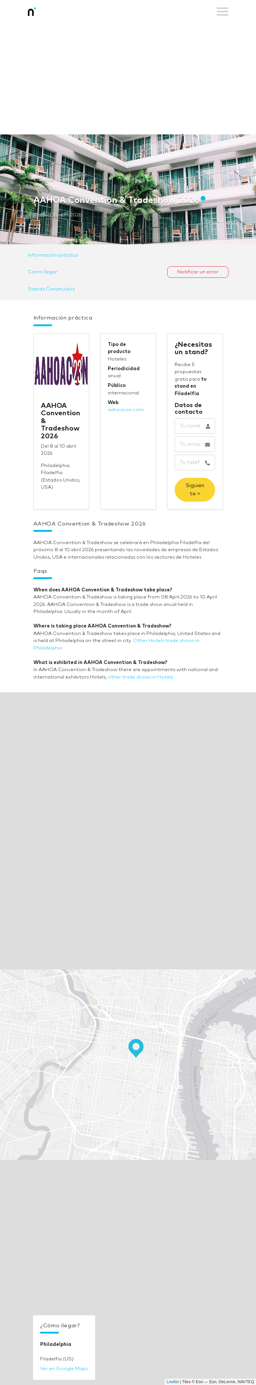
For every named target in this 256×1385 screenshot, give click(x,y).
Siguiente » (195, 489)
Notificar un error (197, 272)
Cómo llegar (42, 272)
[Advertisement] (128, 78)
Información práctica (53, 255)
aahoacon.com (126, 409)
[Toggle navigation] (223, 12)
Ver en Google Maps (64, 1368)
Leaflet (172, 1381)
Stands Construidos (51, 289)
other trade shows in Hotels (140, 677)
